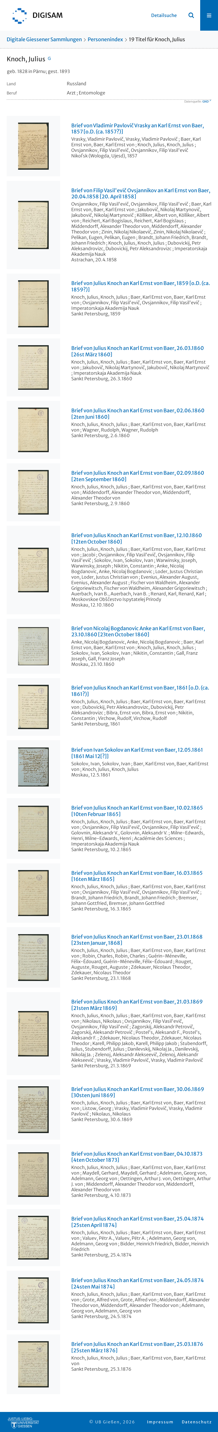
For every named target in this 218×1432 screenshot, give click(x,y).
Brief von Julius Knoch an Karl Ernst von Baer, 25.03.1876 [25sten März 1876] (137, 1347)
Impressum (160, 1421)
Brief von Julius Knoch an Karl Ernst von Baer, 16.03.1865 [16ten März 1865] (137, 876)
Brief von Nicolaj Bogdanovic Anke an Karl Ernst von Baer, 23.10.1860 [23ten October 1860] (138, 631)
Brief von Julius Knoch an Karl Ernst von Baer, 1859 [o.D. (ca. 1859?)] (140, 286)
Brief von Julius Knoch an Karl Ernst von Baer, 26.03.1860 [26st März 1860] (137, 351)
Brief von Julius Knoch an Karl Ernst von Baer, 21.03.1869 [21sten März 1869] (137, 1005)
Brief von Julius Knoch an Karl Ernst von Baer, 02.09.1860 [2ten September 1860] (137, 476)
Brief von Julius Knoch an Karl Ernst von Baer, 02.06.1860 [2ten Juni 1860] (137, 414)
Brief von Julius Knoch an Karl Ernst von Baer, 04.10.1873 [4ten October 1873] (136, 1157)
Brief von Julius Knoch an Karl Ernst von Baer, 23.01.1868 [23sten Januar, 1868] (137, 940)
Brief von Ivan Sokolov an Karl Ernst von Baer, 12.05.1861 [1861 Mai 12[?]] (137, 753)
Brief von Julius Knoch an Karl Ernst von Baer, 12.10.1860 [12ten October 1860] (136, 538)
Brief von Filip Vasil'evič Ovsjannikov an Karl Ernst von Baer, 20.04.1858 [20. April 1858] (140, 193)
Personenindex (105, 39)
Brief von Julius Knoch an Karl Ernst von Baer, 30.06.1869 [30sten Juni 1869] (137, 1092)
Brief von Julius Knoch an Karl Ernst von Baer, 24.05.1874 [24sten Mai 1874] (137, 1283)
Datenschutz (197, 1421)
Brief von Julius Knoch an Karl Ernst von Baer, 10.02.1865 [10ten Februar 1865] (137, 811)
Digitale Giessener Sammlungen (44, 39)
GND (205, 101)
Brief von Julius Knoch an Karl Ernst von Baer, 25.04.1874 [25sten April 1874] (137, 1222)
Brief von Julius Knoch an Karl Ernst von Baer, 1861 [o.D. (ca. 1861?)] (140, 691)
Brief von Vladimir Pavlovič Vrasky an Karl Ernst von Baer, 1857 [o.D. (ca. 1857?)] (137, 129)
